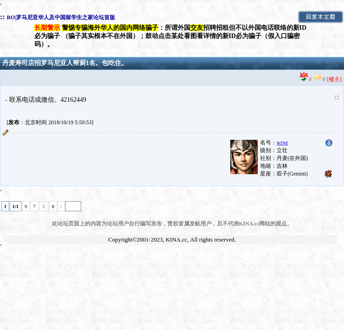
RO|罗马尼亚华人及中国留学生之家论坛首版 (61, 17)
